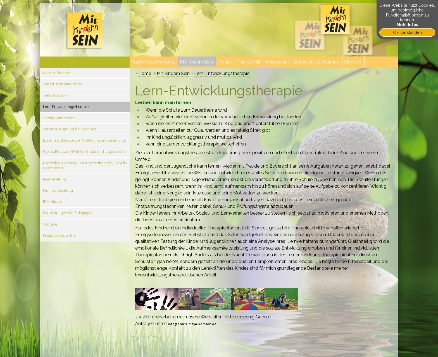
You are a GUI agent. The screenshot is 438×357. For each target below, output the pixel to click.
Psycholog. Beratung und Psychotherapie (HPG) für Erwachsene (85, 165)
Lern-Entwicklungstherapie (66, 107)
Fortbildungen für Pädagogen (67, 213)
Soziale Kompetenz (59, 118)
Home (144, 73)
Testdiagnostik (54, 95)
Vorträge (50, 224)
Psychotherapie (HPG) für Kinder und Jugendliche (84, 151)
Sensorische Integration (62, 84)
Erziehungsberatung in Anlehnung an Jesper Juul (84, 140)
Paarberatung (54, 179)
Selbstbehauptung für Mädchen (69, 129)
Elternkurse (52, 201)
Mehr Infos (407, 24)
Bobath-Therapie (57, 73)
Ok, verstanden (407, 32)
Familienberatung (58, 190)
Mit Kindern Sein (173, 73)
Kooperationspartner (60, 235)
